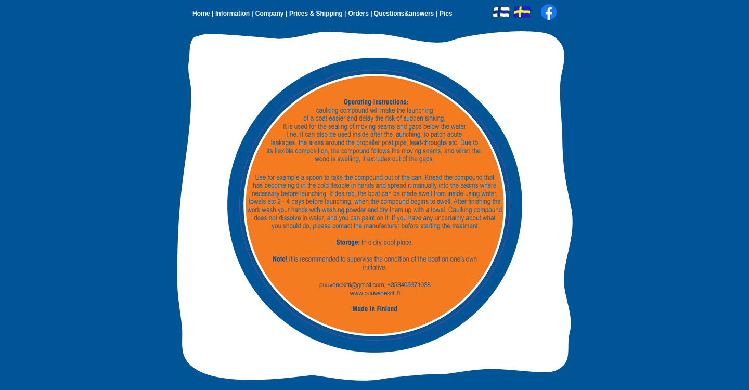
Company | (271, 13)
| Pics (444, 13)
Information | (234, 13)
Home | (202, 13)
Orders (359, 13)
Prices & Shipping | (317, 13)
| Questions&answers (402, 13)
